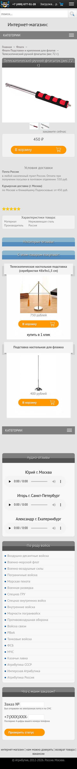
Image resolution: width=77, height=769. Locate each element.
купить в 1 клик (38, 334)
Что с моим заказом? (38, 691)
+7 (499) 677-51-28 (24, 4)
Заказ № (24, 704)
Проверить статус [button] (21, 732)
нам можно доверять (39, 749)
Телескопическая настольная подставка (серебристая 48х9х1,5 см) (38, 268)
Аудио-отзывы (38, 457)
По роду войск (38, 545)
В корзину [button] (23, 150)
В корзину (29, 324)
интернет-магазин (12, 749)
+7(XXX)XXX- (24, 716)
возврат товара (65, 749)
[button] (72, 14)
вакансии (38, 754)
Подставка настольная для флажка (38, 347)
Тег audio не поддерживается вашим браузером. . (35, 481)
